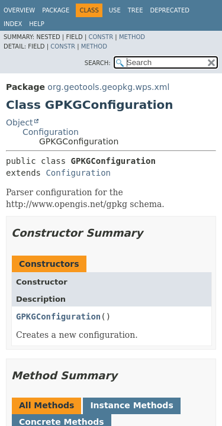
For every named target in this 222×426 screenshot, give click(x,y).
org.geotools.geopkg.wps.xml (108, 87)
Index (13, 24)
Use (115, 10)
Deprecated (169, 10)
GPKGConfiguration (58, 316)
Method (132, 37)
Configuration (50, 132)
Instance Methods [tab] (131, 405)
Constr (100, 37)
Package (55, 10)
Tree (135, 10)
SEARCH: (98, 63)
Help (36, 24)
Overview (19, 10)
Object (19, 122)
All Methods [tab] (46, 405)
